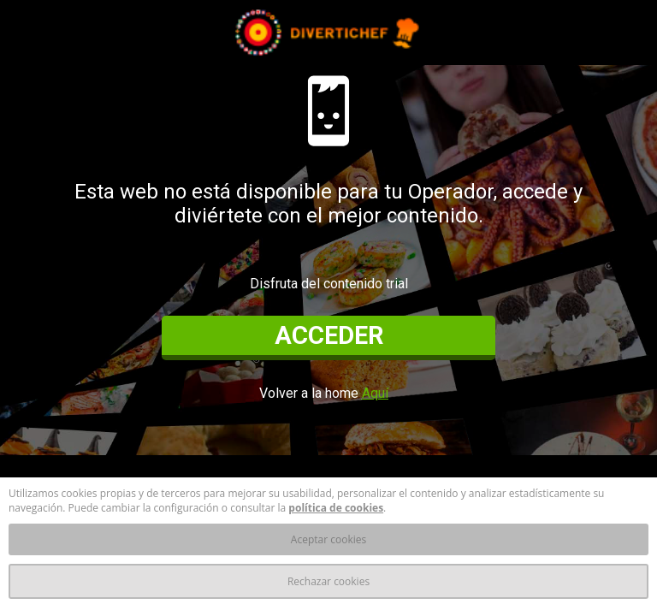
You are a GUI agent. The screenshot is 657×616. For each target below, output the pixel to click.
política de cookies (335, 507)
